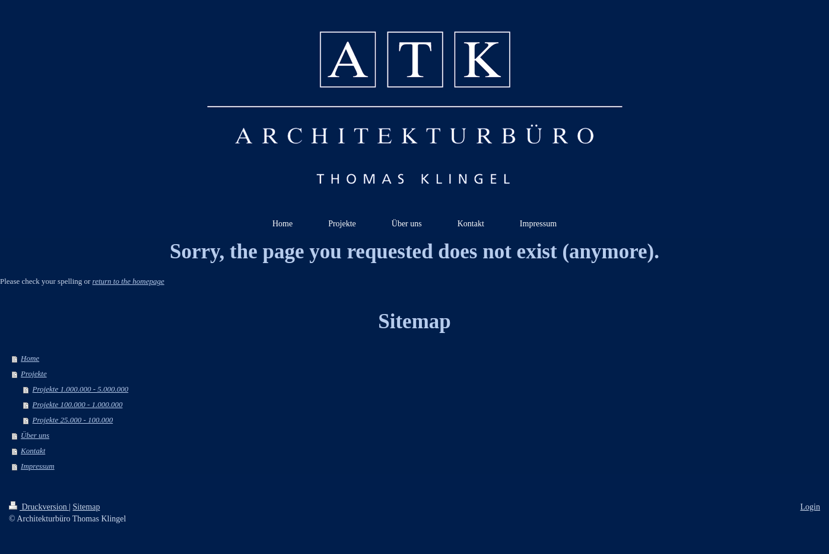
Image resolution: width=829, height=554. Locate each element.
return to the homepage (128, 281)
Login (810, 506)
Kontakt (33, 450)
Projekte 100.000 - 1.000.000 (78, 404)
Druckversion (39, 506)
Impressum (38, 466)
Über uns (35, 435)
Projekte (34, 373)
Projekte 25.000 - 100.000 (73, 419)
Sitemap (86, 506)
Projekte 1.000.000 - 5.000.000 (81, 389)
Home (30, 358)
